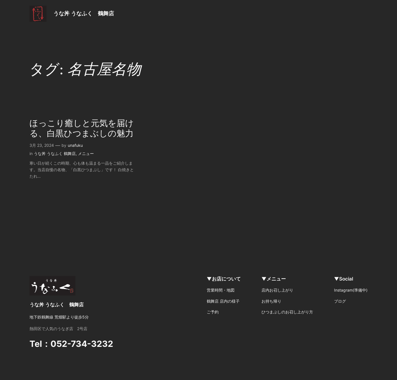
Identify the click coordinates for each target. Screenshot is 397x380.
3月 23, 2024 (41, 145)
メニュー (86, 153)
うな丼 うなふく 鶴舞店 (83, 13)
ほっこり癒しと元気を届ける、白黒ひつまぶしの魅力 (81, 129)
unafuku (75, 145)
